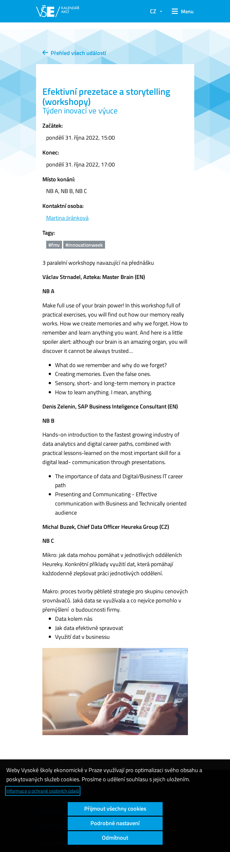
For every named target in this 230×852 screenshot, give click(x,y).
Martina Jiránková (67, 218)
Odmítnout (115, 837)
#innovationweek (84, 245)
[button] (181, 11)
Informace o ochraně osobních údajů (42, 791)
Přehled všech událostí (74, 53)
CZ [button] (153, 11)
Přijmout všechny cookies (115, 808)
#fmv (54, 245)
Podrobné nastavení (115, 823)
